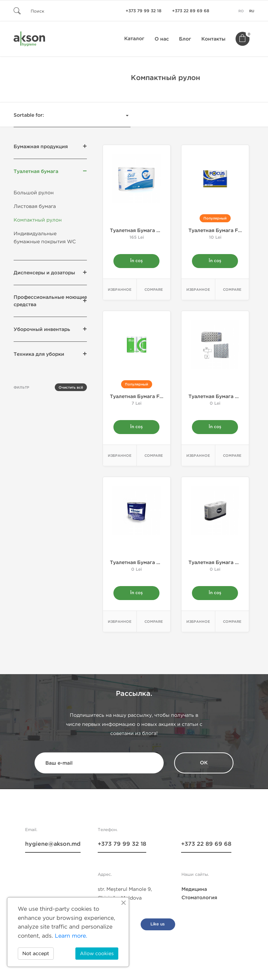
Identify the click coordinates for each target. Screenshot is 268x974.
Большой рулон (34, 193)
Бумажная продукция (41, 147)
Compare (153, 290)
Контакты (213, 39)
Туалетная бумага (36, 171)
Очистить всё (71, 387)
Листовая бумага (35, 206)
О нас (162, 39)
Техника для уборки (39, 354)
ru (251, 11)
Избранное (120, 290)
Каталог (134, 39)
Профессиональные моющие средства (50, 301)
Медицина (194, 890)
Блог (185, 39)
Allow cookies (97, 954)
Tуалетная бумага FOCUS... (144, 396)
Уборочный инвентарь (42, 329)
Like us (157, 924)
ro (241, 11)
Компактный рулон (38, 220)
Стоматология (199, 898)
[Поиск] (55, 10)
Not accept (35, 954)
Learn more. (71, 935)
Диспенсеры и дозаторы (44, 273)
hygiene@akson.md (53, 844)
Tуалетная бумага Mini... (140, 230)
